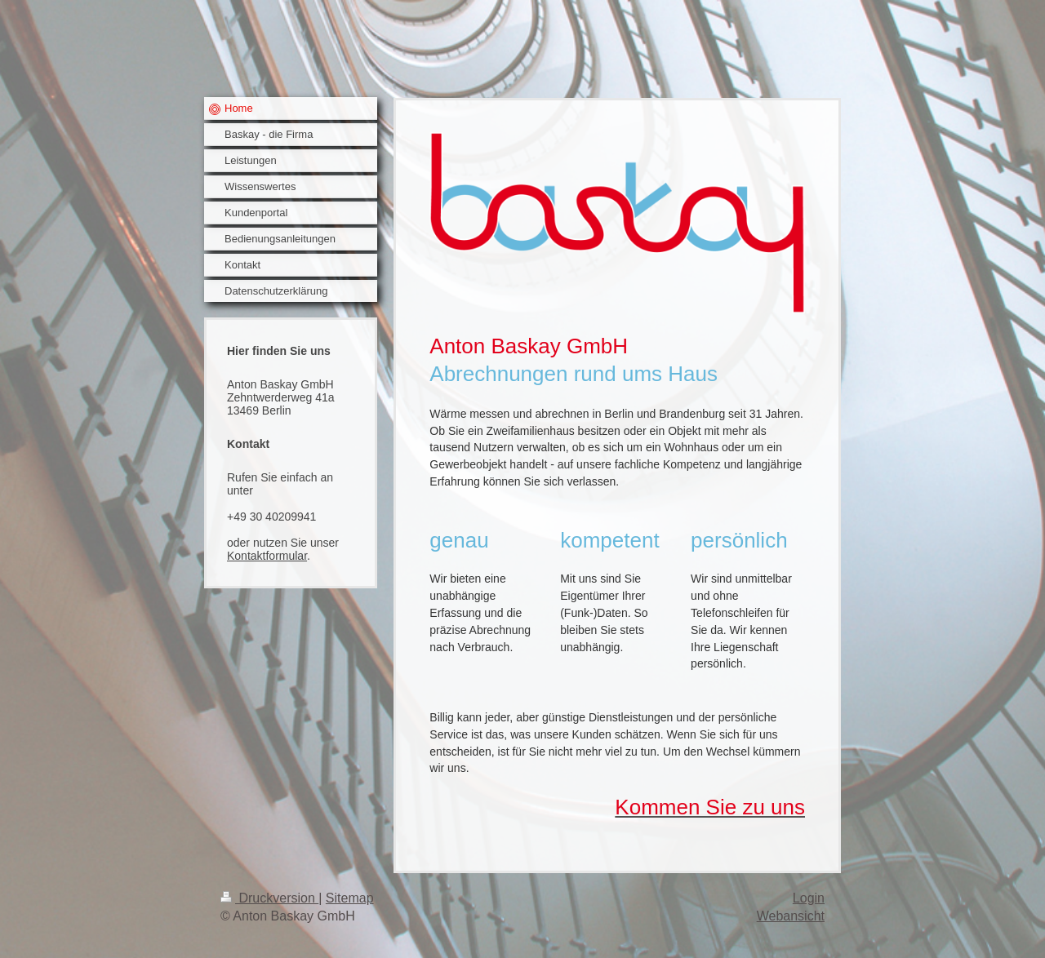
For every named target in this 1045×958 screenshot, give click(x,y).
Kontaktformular (267, 555)
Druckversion (269, 898)
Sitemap (350, 898)
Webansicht (791, 916)
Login (809, 898)
